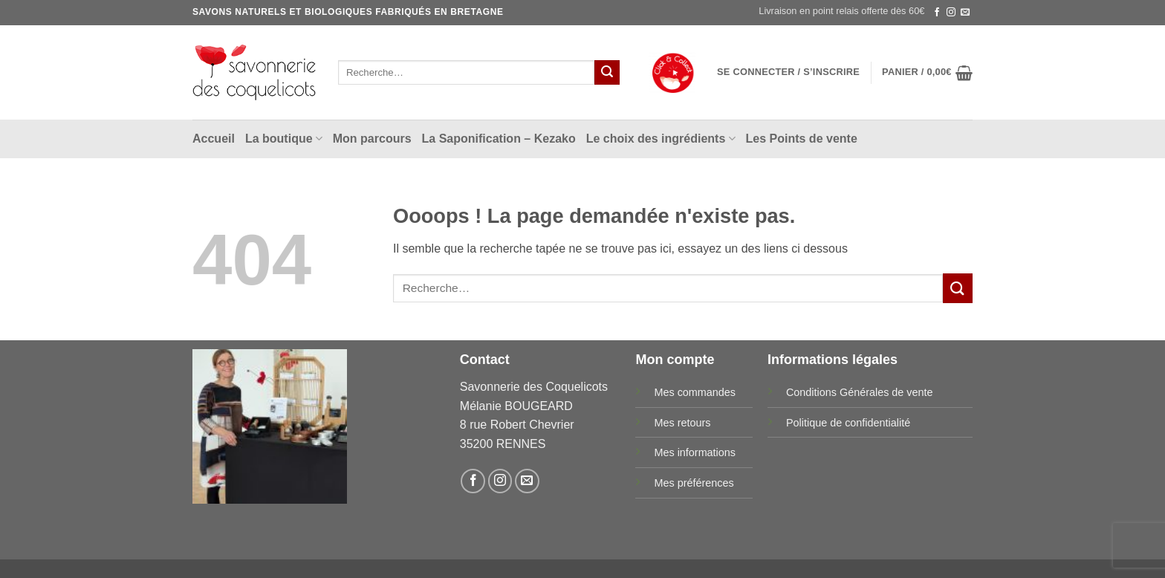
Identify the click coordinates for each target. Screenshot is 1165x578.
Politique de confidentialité (848, 423)
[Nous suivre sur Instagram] (951, 12)
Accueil (213, 138)
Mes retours (682, 423)
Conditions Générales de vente (859, 392)
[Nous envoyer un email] (965, 12)
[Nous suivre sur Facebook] (936, 12)
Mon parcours (372, 138)
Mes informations (695, 452)
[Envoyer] (607, 72)
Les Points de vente (801, 138)
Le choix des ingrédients (661, 138)
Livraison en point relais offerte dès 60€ (841, 10)
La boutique (283, 138)
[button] (788, 72)
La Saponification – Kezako (499, 138)
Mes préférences (693, 483)
